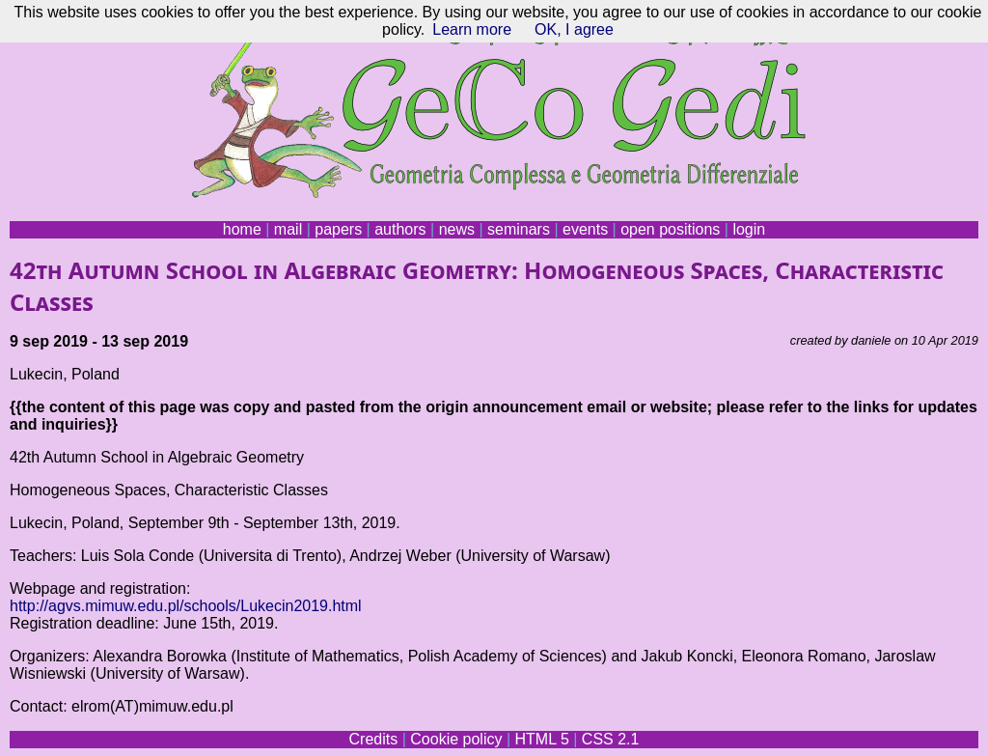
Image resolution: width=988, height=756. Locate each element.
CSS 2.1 (611, 739)
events (585, 229)
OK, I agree (574, 29)
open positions (670, 229)
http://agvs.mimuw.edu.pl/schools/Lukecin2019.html (186, 606)
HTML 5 (541, 739)
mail (288, 229)
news (457, 229)
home (242, 229)
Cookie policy (456, 739)
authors (399, 229)
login (748, 229)
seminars (518, 229)
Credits (373, 739)
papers (338, 229)
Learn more (471, 29)
